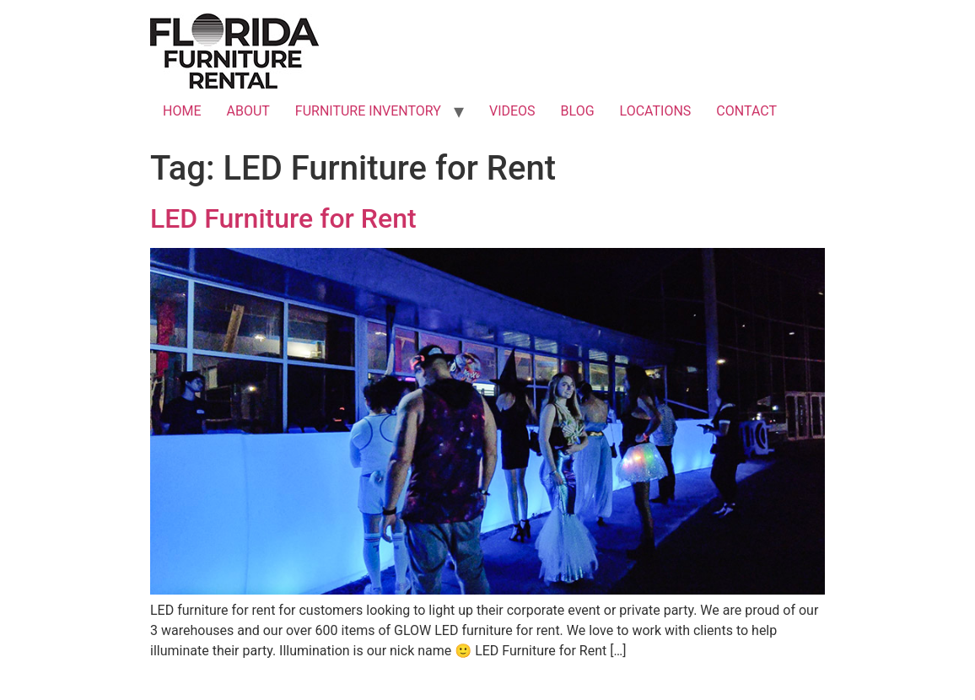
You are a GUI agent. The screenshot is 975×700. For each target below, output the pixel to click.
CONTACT (746, 111)
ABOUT (247, 111)
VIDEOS (512, 111)
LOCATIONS (656, 111)
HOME (182, 111)
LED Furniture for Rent (283, 218)
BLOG (578, 111)
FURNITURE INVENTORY (368, 111)
